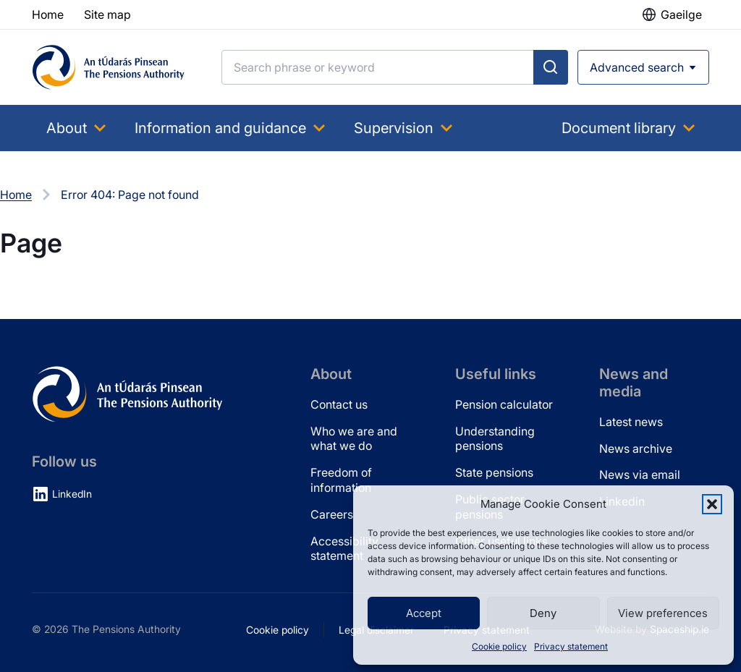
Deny (543, 613)
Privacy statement (571, 646)
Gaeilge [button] (681, 14)
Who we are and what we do (353, 439)
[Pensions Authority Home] (108, 67)
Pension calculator (504, 404)
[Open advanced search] (643, 67)
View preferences (663, 613)
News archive (635, 448)
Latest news (631, 421)
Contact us (339, 404)
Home (16, 194)
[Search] (377, 67)
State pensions (494, 472)
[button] (712, 504)
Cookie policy (499, 646)
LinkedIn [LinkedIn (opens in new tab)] (72, 494)
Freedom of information (341, 480)
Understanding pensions (495, 439)
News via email (639, 474)
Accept (423, 613)
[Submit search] (550, 67)
